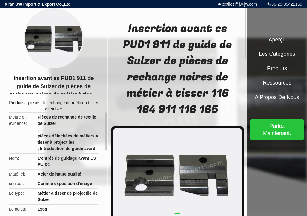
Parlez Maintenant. (277, 129)
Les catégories (277, 54)
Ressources (277, 83)
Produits (16, 102)
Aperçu (276, 40)
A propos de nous (277, 97)
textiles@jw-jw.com (239, 4)
